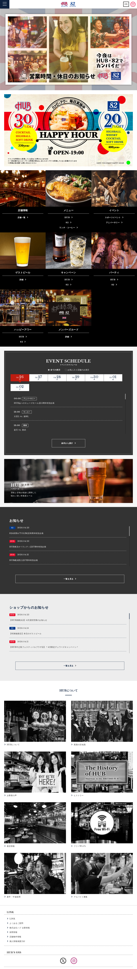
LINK (12, 909)
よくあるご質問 (16, 913)
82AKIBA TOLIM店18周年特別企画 (26, 523)
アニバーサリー (113, 222)
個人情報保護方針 (17, 931)
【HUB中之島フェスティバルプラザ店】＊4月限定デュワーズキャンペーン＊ (44, 637)
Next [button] (128, 49)
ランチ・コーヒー (67, 227)
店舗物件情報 (15, 927)
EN (126, 4)
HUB (67, 217)
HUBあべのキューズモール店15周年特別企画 (34, 393)
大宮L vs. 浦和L (21, 406)
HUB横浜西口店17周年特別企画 (23, 550)
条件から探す (67, 433)
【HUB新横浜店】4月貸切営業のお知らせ (28, 610)
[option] (68, 49)
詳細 (21, 279)
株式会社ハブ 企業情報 (19, 918)
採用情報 (13, 922)
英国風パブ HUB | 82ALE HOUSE (68, 4)
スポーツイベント (113, 217)
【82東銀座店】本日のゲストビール (25, 624)
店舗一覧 (21, 217)
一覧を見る (68, 569)
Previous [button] (8, 49)
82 (67, 222)
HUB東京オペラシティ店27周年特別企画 (27, 537)
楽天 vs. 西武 (20, 420)
